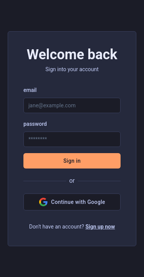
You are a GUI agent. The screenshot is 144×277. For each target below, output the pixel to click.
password (35, 124)
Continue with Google (72, 202)
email (29, 90)
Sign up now (100, 227)
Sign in (72, 161)
